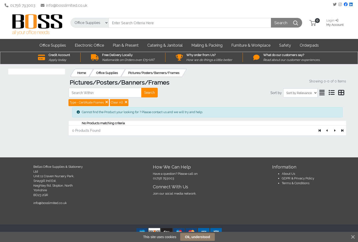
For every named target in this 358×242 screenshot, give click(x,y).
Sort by (276, 93)
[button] (312, 22)
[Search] (189, 23)
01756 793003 (20, 5)
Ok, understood (197, 237)
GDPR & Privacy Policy (298, 178)
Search (149, 93)
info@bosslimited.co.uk (64, 5)
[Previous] (327, 130)
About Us (288, 174)
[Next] (334, 130)
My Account (336, 22)
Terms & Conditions (295, 183)
